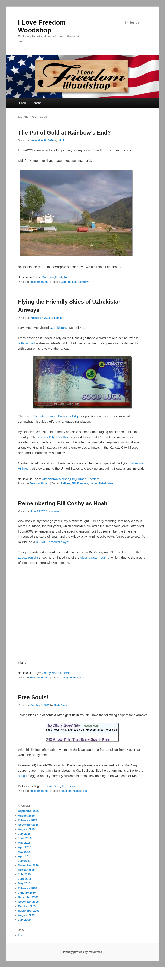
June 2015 (25, 838)
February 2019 (27, 820)
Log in (22, 935)
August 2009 (26, 915)
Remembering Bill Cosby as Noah (62, 503)
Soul (56, 786)
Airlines (64, 479)
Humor (67, 277)
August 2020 (26, 815)
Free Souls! (33, 697)
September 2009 (29, 910)
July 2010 (24, 874)
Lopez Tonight (28, 557)
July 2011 (24, 860)
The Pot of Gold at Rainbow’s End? (64, 132)
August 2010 (26, 869)
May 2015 (24, 842)
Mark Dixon (61, 705)
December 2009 (28, 897)
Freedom (92, 479)
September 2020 (29, 811)
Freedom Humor (39, 281)
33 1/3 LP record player (52, 542)
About (37, 103)
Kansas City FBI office (53, 437)
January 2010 (27, 892)
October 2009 (27, 906)
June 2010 (25, 878)
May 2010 (24, 883)
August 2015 (26, 829)
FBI (72, 479)
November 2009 (28, 901)
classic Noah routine (94, 557)
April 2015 (24, 847)
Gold (58, 277)
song (21, 776)
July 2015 (24, 833)
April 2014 (24, 856)
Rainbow (48, 277)
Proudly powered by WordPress (82, 952)
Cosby (46, 673)
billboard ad (26, 343)
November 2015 (28, 824)
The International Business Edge (56, 416)
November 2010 (28, 865)
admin (61, 140)
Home (23, 103)
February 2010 (27, 888)
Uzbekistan (58, 327)
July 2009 (24, 919)
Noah (55, 673)
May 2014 (24, 851)
